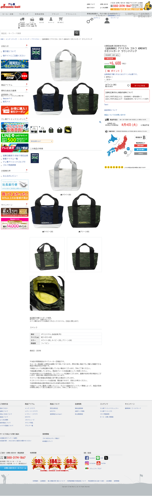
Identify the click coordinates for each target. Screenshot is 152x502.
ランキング (23, 14)
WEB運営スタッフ (47, 441)
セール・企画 (7, 14)
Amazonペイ (7, 98)
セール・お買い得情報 (106, 417)
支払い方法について (6, 414)
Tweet (106, 104)
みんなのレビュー (10, 176)
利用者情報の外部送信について (76, 481)
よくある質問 (104, 7)
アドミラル (35, 39)
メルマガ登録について (6, 425)
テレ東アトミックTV (106, 411)
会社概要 (109, 481)
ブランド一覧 (29, 425)
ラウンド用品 (29, 422)
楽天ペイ (6, 102)
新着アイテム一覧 (10, 159)
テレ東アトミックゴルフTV (14, 162)
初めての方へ (91, 7)
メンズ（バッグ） (12, 39)
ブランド (55, 14)
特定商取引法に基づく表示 (96, 481)
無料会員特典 (79, 408)
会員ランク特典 (79, 411)
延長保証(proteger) (56, 414)
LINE (99, 458)
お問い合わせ (104, 4)
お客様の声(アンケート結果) (8, 438)
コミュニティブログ (93, 468)
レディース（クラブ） (31, 411)
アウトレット (71, 14)
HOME (2, 39)
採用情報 (116, 481)
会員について (91, 4)
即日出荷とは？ (36, 141)
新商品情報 (39, 14)
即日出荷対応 (54, 408)
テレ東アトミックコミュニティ (109, 408)
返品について (4, 417)
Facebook (90, 458)
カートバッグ (24, 39)
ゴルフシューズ (29, 419)
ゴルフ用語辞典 (9, 165)
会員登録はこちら (114, 15)
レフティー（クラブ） (31, 414)
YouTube (101, 463)
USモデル (27, 417)
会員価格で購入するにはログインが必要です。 (121, 74)
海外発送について (5, 422)
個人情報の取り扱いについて (56, 481)
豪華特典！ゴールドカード (133, 408)
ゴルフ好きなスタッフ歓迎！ (51, 438)
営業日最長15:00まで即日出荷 (15, 156)
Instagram (90, 463)
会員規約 (43, 481)
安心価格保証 (79, 414)
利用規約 (35, 481)
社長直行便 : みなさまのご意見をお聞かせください (15, 440)
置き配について (9, 51)
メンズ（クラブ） (30, 408)
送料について (4, 411)
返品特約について (110, 110)
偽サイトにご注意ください (14, 56)
